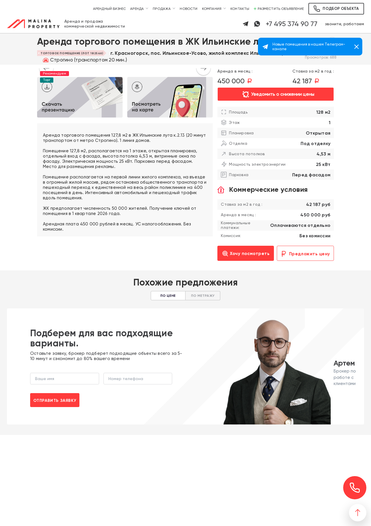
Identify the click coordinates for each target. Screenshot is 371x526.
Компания (211, 9)
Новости (188, 9)
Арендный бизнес (109, 9)
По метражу (202, 296)
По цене (168, 296)
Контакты (239, 9)
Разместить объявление (279, 9)
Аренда (137, 9)
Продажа (162, 9)
